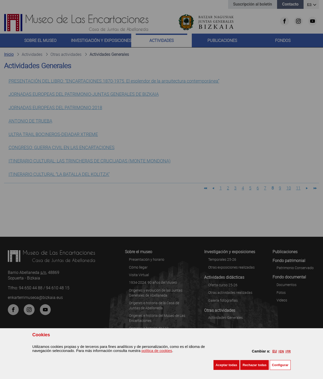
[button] (226, 365)
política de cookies (157, 351)
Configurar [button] (280, 365)
